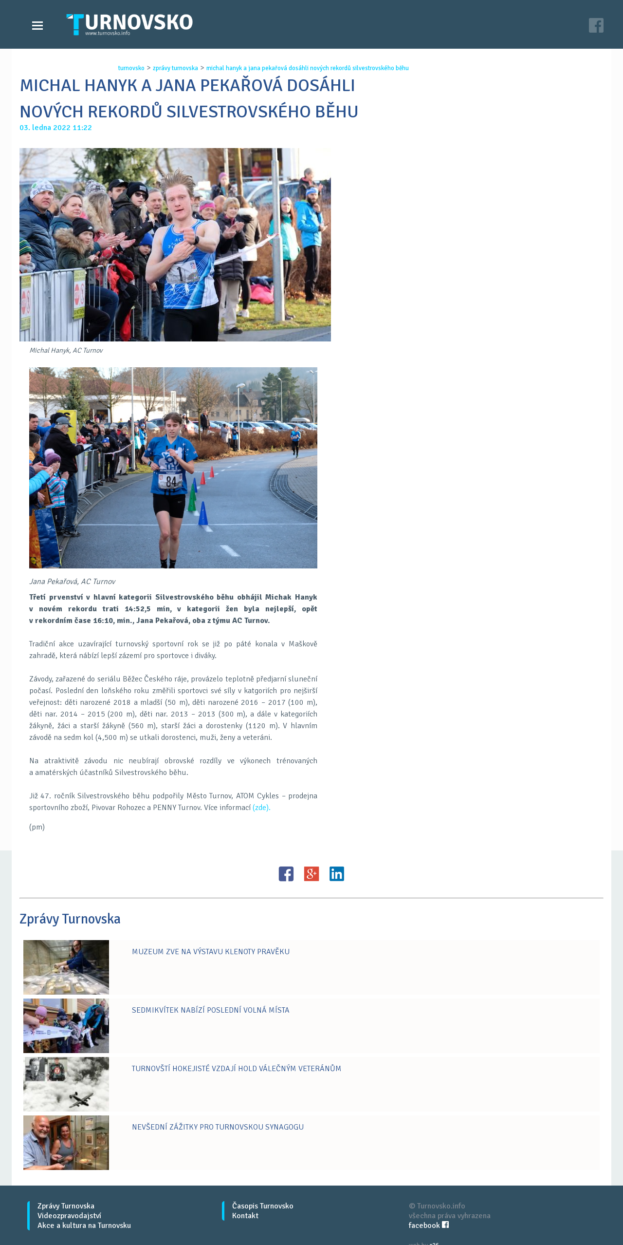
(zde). (262, 807)
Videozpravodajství (69, 1216)
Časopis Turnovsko (262, 1206)
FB (286, 874)
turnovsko (131, 68)
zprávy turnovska (175, 68)
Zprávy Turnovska (65, 1206)
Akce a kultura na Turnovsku (84, 1225)
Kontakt (245, 1216)
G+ (311, 874)
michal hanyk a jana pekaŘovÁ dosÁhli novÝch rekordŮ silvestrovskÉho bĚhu (307, 68)
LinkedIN (336, 874)
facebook (429, 1225)
